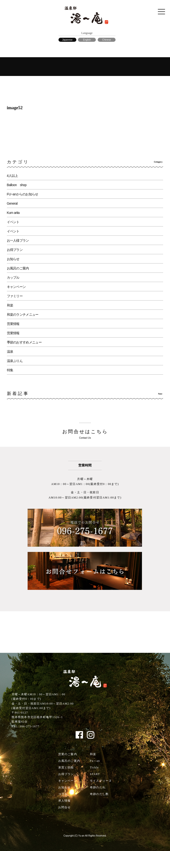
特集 (10, 370)
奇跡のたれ (98, 787)
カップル (13, 277)
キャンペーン (16, 287)
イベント (13, 222)
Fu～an (95, 760)
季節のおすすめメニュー (24, 342)
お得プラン (15, 250)
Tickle (94, 767)
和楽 (10, 305)
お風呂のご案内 (18, 268)
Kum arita (13, 213)
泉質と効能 (66, 767)
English (87, 39)
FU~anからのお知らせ (22, 194)
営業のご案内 (67, 754)
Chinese (106, 39)
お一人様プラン (18, 240)
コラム (63, 794)
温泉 (10, 351)
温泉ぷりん (15, 361)
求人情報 (64, 800)
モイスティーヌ (101, 780)
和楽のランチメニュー (23, 314)
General (12, 203)
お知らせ (13, 259)
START (95, 774)
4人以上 (12, 176)
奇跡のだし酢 (99, 794)
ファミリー (15, 296)
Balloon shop (17, 185)
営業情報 (13, 324)
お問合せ (64, 807)
